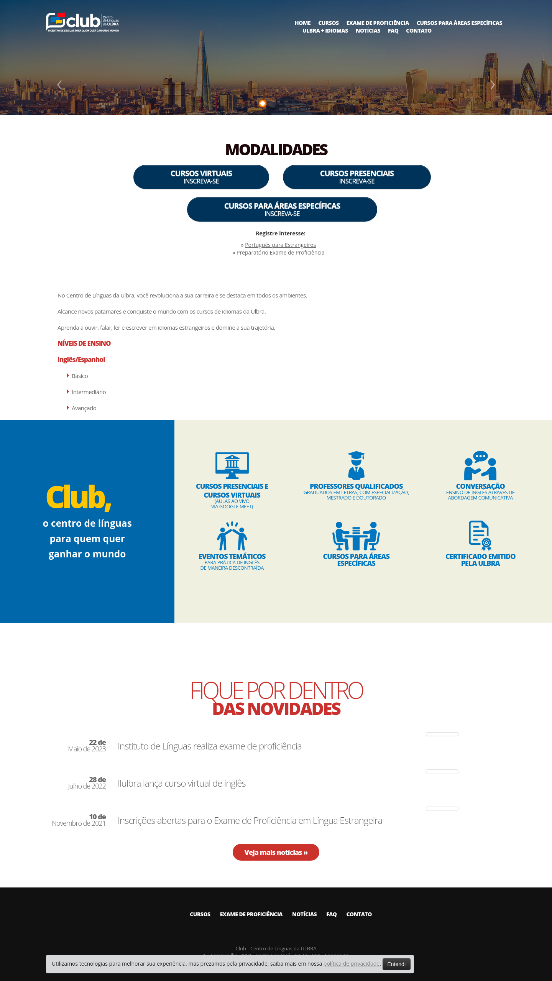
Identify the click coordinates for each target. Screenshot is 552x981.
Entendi (397, 964)
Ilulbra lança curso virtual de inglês (182, 783)
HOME (302, 22)
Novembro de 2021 (79, 820)
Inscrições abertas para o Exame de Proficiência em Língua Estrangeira (250, 820)
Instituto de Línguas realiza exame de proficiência (210, 746)
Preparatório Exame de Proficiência (281, 252)
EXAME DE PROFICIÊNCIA (378, 22)
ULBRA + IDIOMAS (325, 30)
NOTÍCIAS (368, 30)
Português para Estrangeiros (280, 244)
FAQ (393, 30)
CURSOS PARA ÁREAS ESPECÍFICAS (459, 22)
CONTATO (418, 30)
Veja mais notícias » (275, 852)
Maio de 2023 (87, 745)
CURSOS (328, 22)
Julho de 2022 (87, 782)
